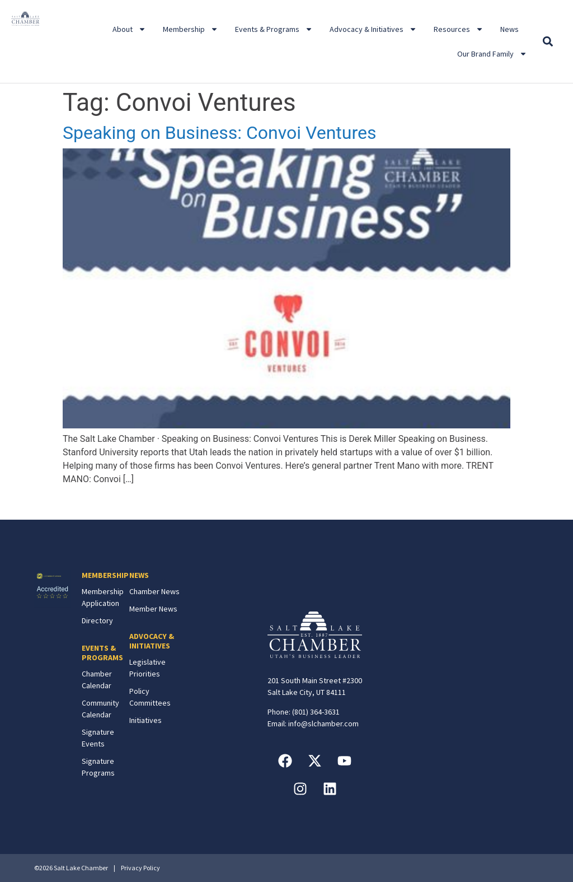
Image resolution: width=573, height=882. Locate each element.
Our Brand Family (492, 53)
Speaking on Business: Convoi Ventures (219, 132)
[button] (547, 41)
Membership (190, 29)
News (509, 29)
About (129, 29)
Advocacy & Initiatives (373, 29)
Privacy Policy (140, 868)
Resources (458, 29)
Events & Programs (274, 29)
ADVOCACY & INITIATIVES (151, 641)
